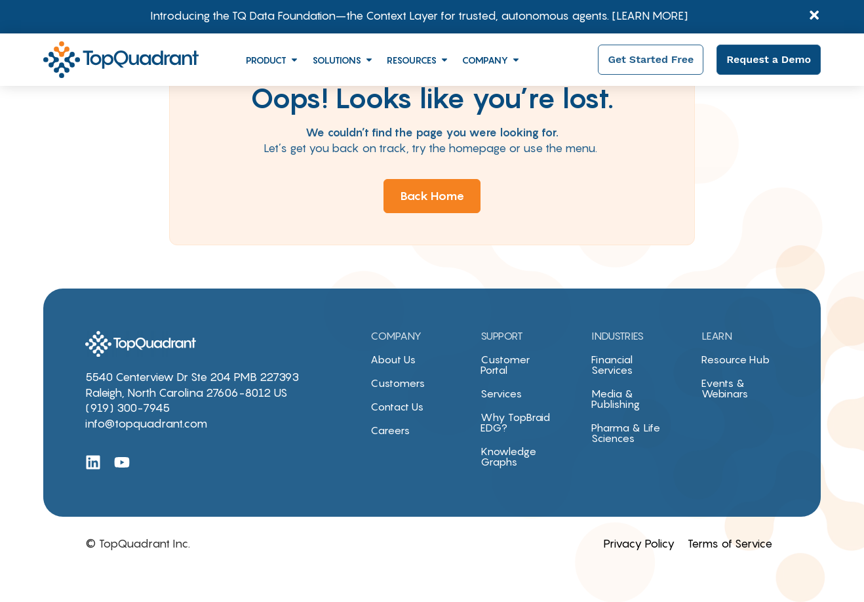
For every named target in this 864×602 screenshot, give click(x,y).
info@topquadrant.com (146, 423)
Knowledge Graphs (508, 456)
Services (501, 393)
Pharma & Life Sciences (625, 433)
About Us (393, 359)
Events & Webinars (724, 388)
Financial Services (612, 364)
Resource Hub (735, 359)
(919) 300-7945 (127, 407)
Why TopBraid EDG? (515, 422)
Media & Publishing (615, 399)
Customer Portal (505, 364)
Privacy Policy (639, 543)
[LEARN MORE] (650, 15)
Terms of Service (730, 543)
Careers (390, 430)
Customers (397, 383)
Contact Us (396, 406)
